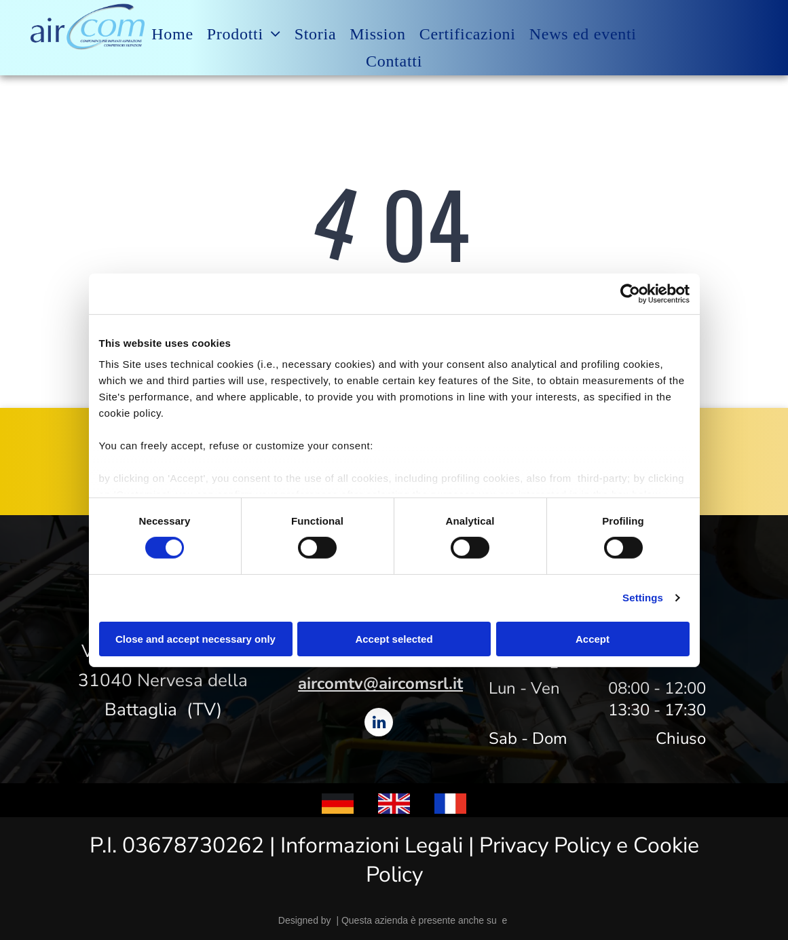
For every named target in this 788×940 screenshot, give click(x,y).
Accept (592, 639)
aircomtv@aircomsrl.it (380, 683)
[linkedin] (378, 724)
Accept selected (393, 639)
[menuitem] (172, 34)
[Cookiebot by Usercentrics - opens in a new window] (630, 293)
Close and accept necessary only (195, 639)
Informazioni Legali (371, 845)
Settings (642, 597)
